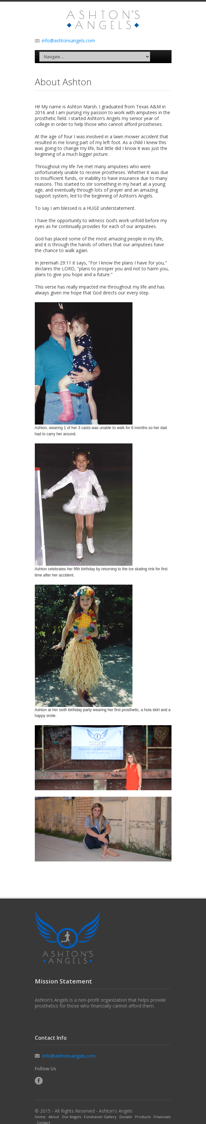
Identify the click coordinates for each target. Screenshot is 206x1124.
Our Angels (71, 1116)
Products (143, 1116)
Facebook (39, 1081)
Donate (125, 1116)
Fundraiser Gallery (100, 1116)
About (53, 1116)
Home (40, 1116)
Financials (162, 1116)
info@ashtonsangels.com (68, 40)
